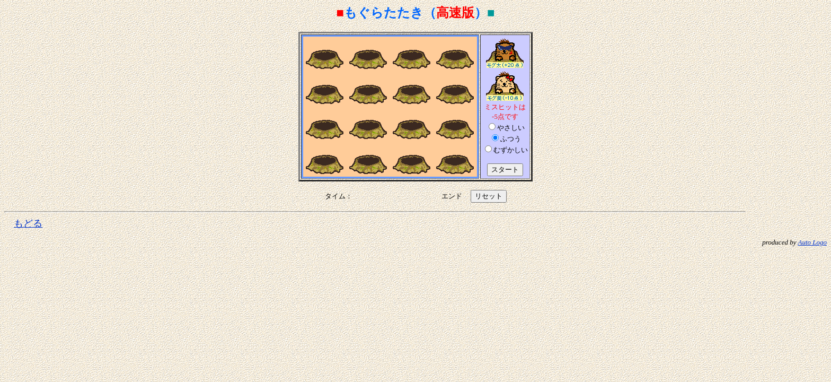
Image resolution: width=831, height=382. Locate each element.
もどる (28, 223)
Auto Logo (812, 242)
